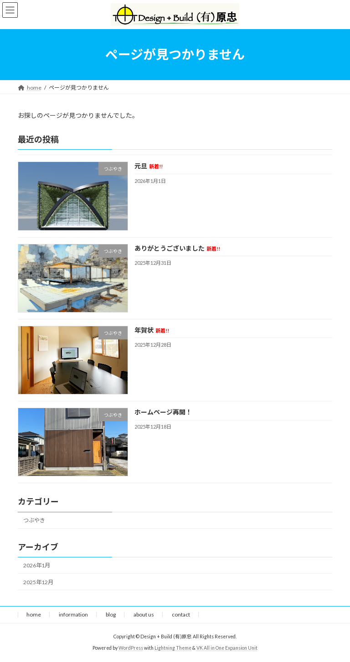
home (33, 614)
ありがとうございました (177, 248)
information (73, 614)
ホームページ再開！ (163, 412)
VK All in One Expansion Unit (226, 648)
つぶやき (34, 520)
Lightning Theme (172, 648)
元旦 (148, 166)
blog (111, 614)
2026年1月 (36, 565)
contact (181, 614)
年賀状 (151, 330)
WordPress (130, 648)
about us (144, 614)
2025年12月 (38, 581)
